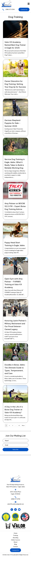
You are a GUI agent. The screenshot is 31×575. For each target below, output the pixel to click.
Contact (15, 546)
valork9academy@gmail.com (15, 504)
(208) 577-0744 (10, 9)
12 (19, 425)
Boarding (15, 537)
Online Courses (15, 540)
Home (15, 533)
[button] (24, 9)
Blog (15, 544)
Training (15, 535)
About (15, 542)
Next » (23, 425)
